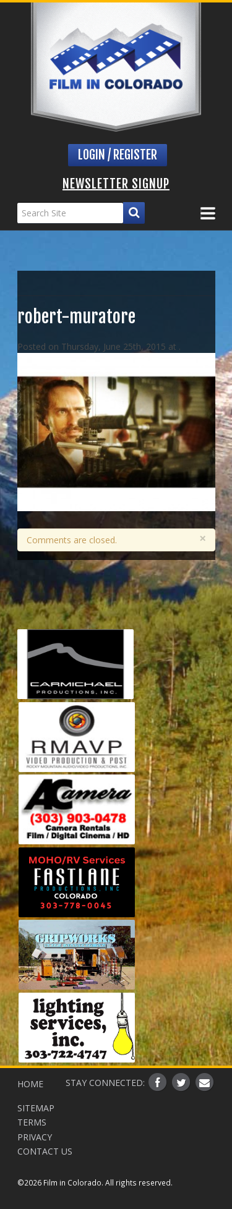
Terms (31, 1122)
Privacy (34, 1137)
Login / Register (117, 155)
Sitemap (35, 1108)
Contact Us (44, 1151)
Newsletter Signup (116, 184)
